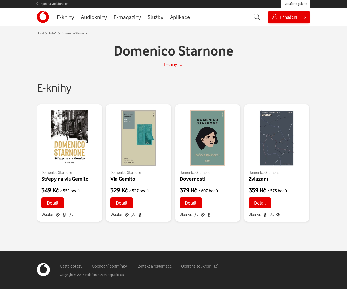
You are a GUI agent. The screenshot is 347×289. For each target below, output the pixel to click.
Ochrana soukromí (199, 266)
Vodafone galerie (295, 4)
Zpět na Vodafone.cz (54, 4)
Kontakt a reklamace (154, 266)
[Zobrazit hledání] (257, 17)
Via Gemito (122, 178)
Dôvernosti (192, 178)
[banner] (43, 17)
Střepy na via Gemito (65, 178)
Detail (52, 203)
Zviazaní (258, 178)
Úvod (40, 33)
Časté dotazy (71, 266)
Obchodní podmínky (109, 266)
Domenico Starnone (56, 172)
